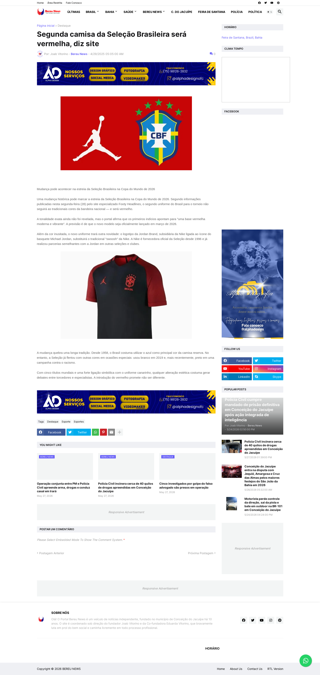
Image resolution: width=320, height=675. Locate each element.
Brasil (91, 12)
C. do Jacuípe (181, 12)
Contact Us (254, 668)
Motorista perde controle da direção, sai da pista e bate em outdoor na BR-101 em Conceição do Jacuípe (263, 504)
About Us (236, 668)
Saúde (128, 12)
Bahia (109, 12)
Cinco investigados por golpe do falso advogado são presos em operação (186, 485)
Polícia (237, 12)
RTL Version (275, 668)
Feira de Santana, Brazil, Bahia (242, 37)
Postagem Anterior (51, 553)
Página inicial (45, 25)
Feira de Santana (211, 12)
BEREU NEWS (71, 668)
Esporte (66, 421)
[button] (269, 12)
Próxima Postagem (200, 553)
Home (40, 2)
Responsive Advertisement (126, 512)
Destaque (64, 25)
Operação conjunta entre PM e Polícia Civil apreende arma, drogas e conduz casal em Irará (63, 487)
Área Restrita (54, 2)
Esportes (79, 421)
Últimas (73, 12)
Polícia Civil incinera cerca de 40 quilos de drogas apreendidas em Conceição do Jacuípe (125, 487)
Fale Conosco (74, 2)
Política (255, 12)
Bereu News (152, 12)
